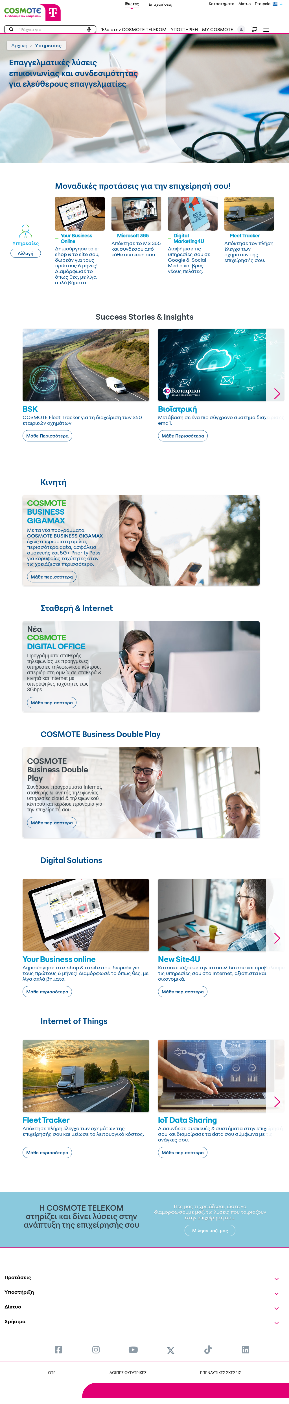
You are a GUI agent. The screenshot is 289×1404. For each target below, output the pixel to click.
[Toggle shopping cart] (257, 29)
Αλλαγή (25, 253)
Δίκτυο (244, 3)
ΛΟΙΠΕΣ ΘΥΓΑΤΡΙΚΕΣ (128, 1372)
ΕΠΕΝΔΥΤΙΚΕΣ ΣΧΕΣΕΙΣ (220, 1372)
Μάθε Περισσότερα (47, 436)
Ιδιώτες (132, 3)
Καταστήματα (222, 3)
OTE (52, 1372)
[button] (241, 29)
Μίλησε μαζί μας (210, 1230)
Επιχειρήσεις (160, 4)
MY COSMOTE (217, 29)
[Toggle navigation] (265, 30)
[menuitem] (58, 1349)
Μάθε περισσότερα (52, 577)
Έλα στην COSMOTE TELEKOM (134, 29)
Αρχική (19, 45)
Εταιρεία (263, 3)
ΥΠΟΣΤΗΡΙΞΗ (184, 29)
